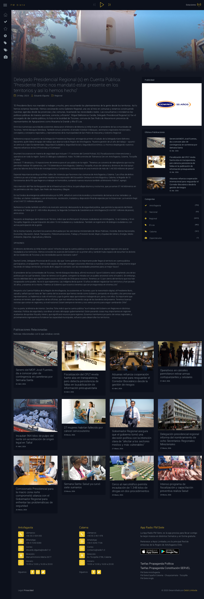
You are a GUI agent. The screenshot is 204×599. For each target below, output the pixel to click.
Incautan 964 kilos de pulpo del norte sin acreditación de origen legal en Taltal (35, 439)
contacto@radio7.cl (96, 550)
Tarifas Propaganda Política (157, 563)
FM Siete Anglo (147, 578)
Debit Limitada (190, 590)
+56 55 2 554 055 (34, 536)
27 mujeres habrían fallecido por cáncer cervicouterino (83, 429)
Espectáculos (153, 238)
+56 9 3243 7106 (94, 543)
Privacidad (28, 590)
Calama (151, 231)
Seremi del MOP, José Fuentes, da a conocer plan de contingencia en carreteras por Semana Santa (183, 143)
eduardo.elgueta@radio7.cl (38, 550)
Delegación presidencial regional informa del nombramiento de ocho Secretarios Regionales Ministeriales (179, 439)
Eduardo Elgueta (41, 96)
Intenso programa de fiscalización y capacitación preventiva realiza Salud (176, 487)
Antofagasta (153, 205)
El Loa (150, 225)
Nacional (151, 212)
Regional (58, 96)
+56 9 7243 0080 (33, 543)
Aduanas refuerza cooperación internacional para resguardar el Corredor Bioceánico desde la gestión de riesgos (184, 183)
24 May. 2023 (22, 96)
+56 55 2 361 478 (95, 536)
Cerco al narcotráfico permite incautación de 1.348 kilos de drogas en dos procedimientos (130, 488)
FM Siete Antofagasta (150, 572)
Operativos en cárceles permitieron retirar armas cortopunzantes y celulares (176, 374)
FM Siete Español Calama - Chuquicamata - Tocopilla (164, 575)
